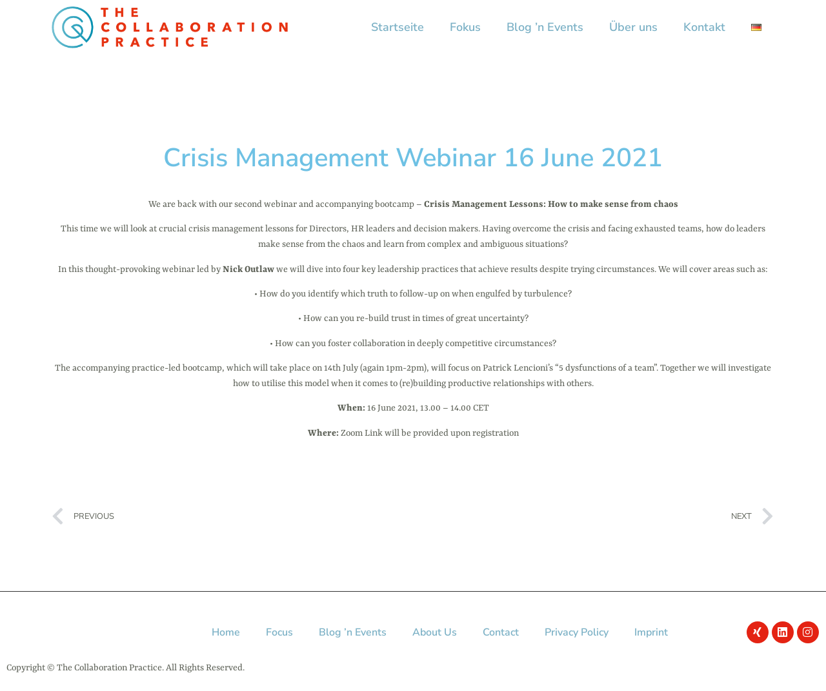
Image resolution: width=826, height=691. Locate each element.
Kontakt (704, 27)
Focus (279, 632)
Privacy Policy (577, 632)
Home (226, 632)
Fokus (465, 27)
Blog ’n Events (545, 27)
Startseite (397, 27)
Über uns (633, 27)
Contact (501, 632)
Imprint (651, 632)
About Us (434, 632)
